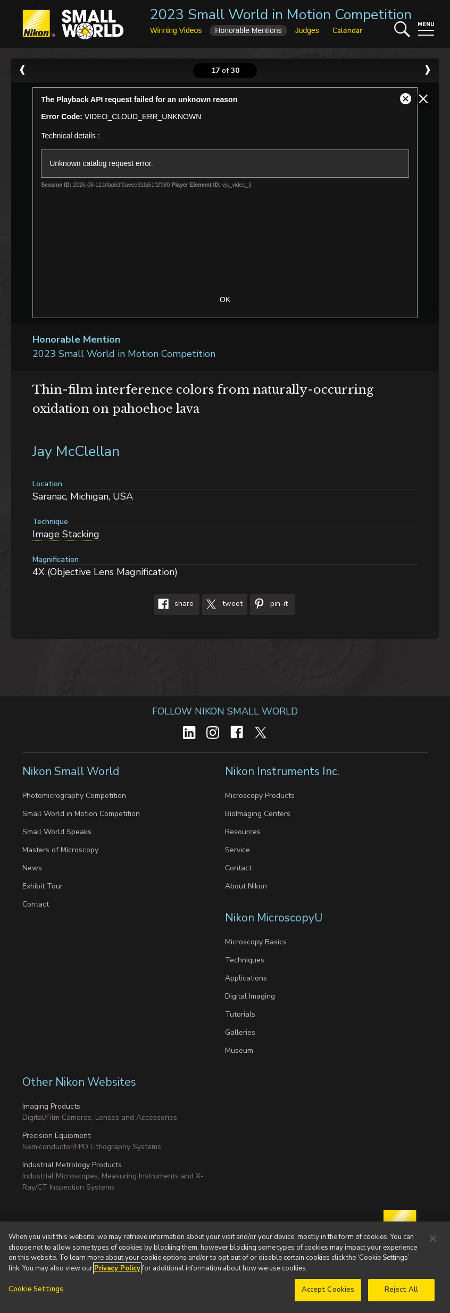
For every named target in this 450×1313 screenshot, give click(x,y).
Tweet (222, 604)
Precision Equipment (56, 1136)
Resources (243, 832)
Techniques (244, 960)
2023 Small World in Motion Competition (281, 14)
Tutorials (240, 1014)
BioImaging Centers (257, 814)
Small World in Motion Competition (81, 814)
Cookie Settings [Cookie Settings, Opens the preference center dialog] (36, 1291)
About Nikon (246, 886)
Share (174, 604)
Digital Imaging (250, 996)
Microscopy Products (260, 796)
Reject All (401, 1292)
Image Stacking (65, 534)
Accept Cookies (328, 1292)
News (32, 868)
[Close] (433, 1240)
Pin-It (269, 604)
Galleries (240, 1032)
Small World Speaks (56, 832)
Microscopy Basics (256, 942)
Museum (239, 1050)
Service (237, 850)
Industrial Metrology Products (72, 1165)
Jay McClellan (76, 451)
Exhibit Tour (42, 886)
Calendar (347, 31)
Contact (35, 904)
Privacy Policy (117, 1270)
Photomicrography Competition (74, 796)
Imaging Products (51, 1106)
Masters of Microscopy (60, 850)
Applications (246, 978)
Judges (307, 30)
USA (123, 496)
